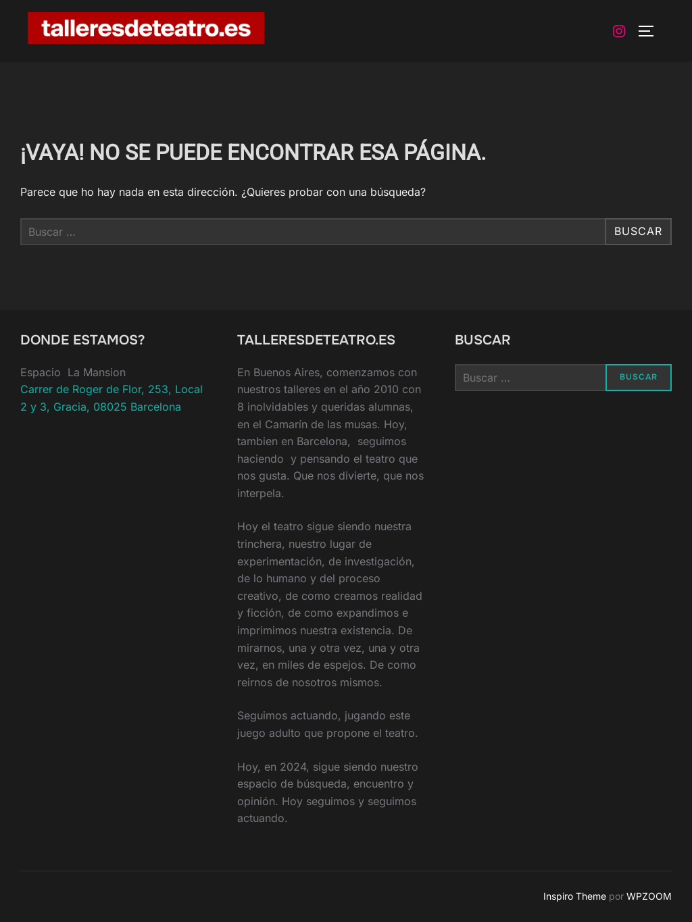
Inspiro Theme (574, 896)
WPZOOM (649, 896)
